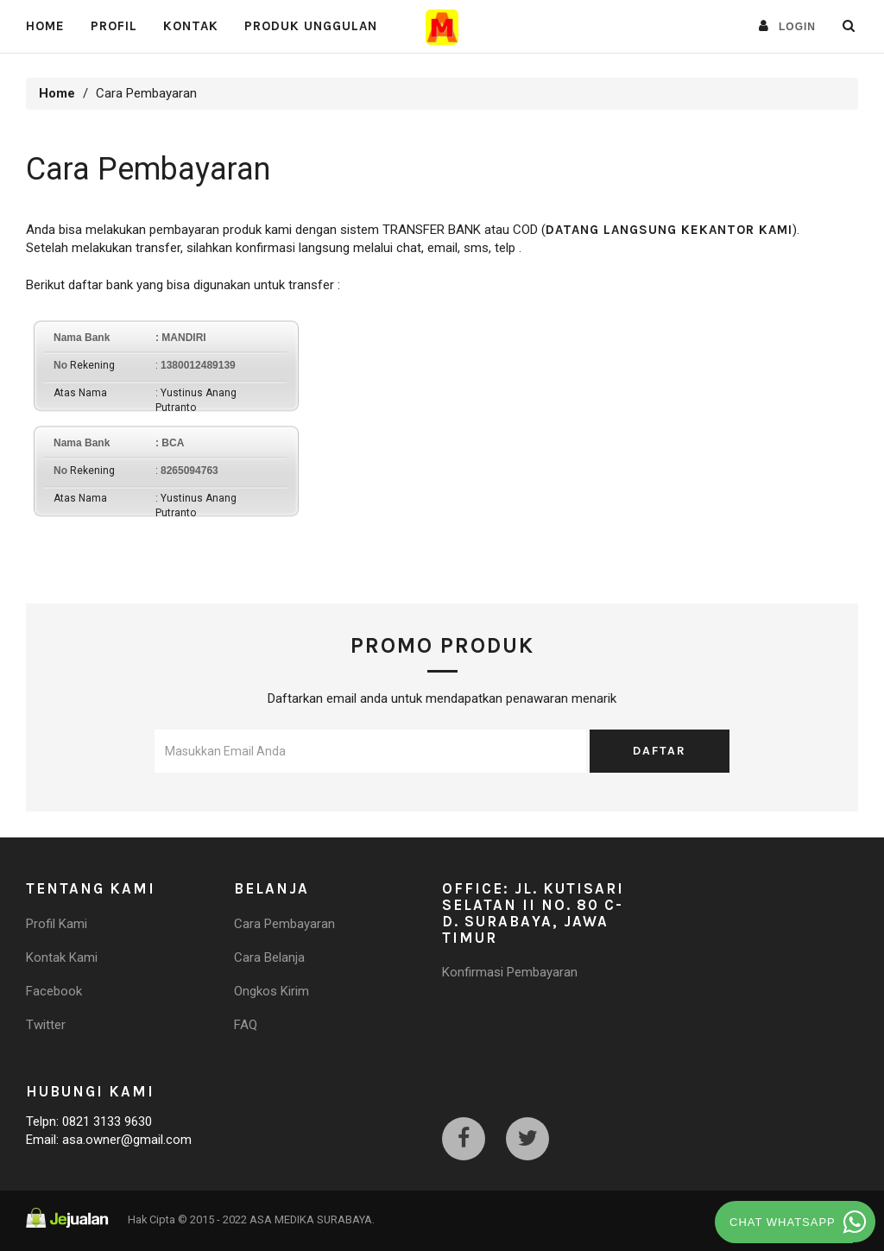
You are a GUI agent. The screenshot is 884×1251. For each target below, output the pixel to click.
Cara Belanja (269, 957)
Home (45, 26)
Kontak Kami (62, 957)
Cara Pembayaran (284, 924)
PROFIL (114, 26)
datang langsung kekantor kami (669, 229)
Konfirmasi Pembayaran (510, 972)
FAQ (245, 1025)
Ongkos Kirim (271, 991)
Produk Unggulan (310, 26)
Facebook (54, 991)
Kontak (190, 26)
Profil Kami (56, 924)
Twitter (46, 1025)
